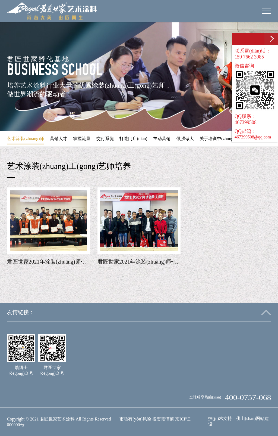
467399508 (246, 122)
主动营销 (161, 138)
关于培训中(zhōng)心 (219, 138)
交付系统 (105, 138)
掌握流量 (81, 138)
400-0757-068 (248, 397)
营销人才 (58, 138)
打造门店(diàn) (133, 138)
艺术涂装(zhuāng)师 (25, 138)
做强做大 (185, 138)
